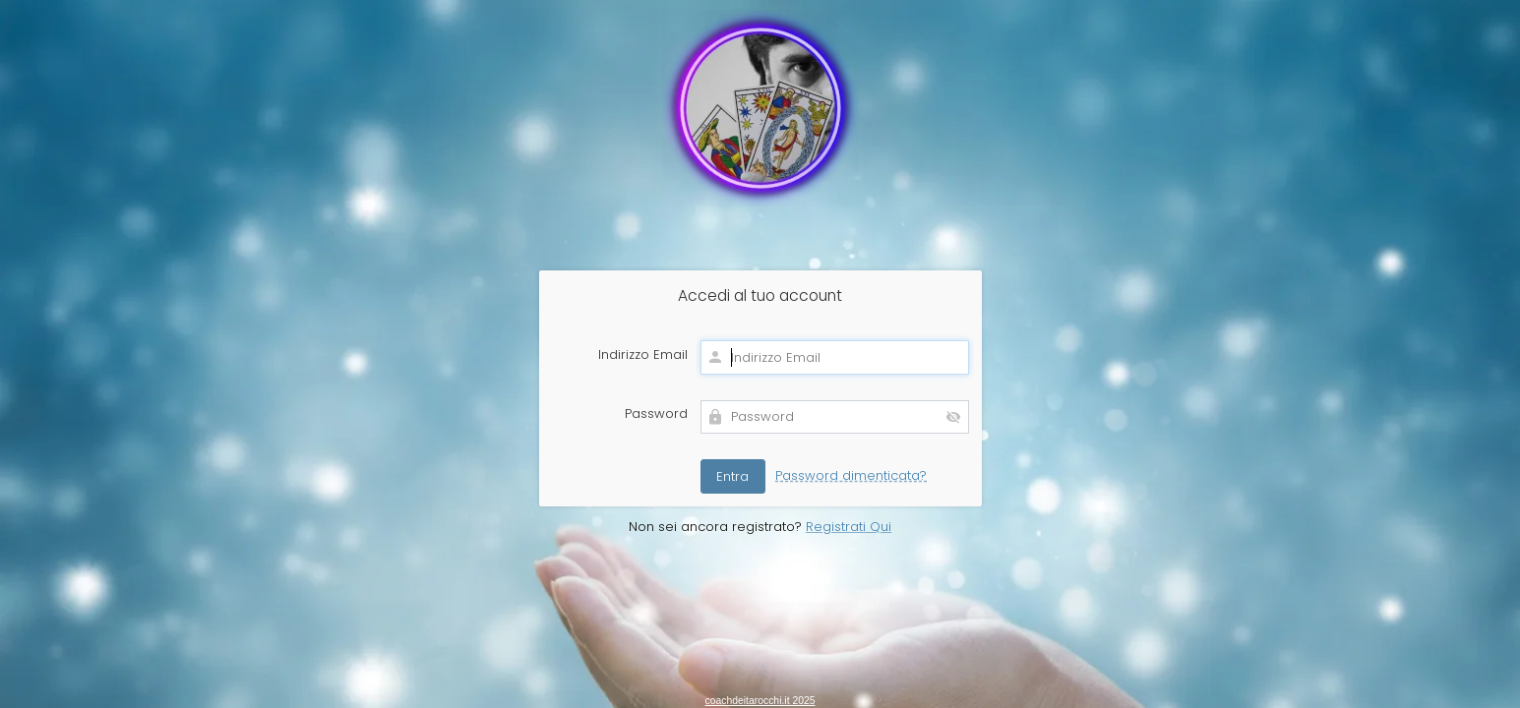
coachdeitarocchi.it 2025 (759, 700)
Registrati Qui (848, 526)
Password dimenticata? (851, 475)
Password (656, 414)
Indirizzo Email (643, 355)
